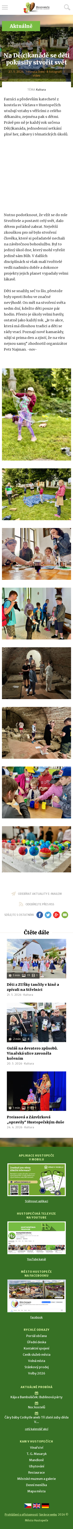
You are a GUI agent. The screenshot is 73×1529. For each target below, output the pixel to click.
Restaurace (36, 1472)
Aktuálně (21, 26)
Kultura (41, 89)
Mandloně (36, 1460)
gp (56, 915)
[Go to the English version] (36, 1506)
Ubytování (36, 1466)
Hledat (67, 7)
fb (39, 915)
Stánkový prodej (37, 1367)
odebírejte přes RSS (40, 904)
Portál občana (36, 1336)
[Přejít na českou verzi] (28, 1506)
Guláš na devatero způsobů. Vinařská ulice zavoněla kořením (32, 1053)
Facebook (36, 1317)
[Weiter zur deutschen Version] (45, 1506)
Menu (5, 7)
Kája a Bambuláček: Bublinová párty (36, 1397)
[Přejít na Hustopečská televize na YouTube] (36, 1237)
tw (48, 915)
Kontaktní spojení (36, 1348)
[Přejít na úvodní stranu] (37, 8)
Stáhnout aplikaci (36, 1201)
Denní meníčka (36, 1485)
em (65, 915)
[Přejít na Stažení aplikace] (36, 1179)
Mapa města (36, 1491)
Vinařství (36, 1447)
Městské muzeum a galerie (36, 1479)
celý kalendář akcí (36, 1429)
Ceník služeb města (36, 1355)
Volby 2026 (36, 1373)
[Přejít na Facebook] (36, 1296)
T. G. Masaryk (36, 1454)
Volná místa (36, 1361)
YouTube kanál (36, 1259)
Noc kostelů (36, 1407)
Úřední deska (36, 1342)
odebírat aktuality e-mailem (40, 894)
